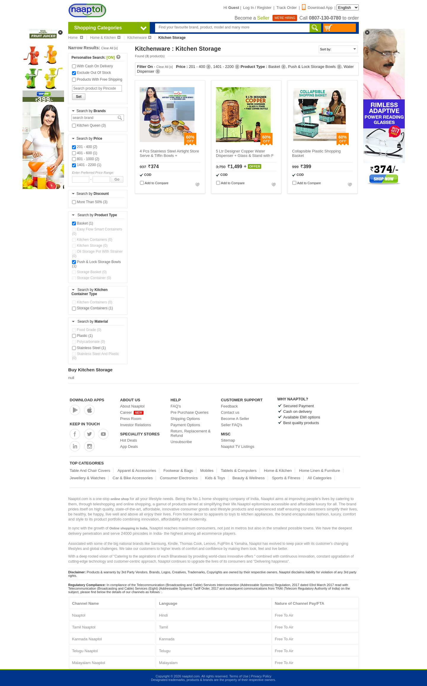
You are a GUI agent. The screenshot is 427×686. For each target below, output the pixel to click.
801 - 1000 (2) (85, 159)
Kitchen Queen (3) (89, 125)
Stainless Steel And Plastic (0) (95, 356)
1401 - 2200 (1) (86, 165)
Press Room (130, 418)
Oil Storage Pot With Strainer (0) (97, 253)
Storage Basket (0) (89, 272)
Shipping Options (185, 418)
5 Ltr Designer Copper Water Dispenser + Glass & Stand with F (245, 153)
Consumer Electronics (179, 478)
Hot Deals (128, 440)
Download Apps (87, 400)
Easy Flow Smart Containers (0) (97, 231)
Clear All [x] (109, 48)
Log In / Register (257, 7)
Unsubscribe (181, 442)
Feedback (229, 406)
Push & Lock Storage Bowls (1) (96, 264)
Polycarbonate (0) (88, 342)
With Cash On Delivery (92, 66)
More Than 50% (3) (90, 202)
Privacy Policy (261, 676)
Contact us (230, 412)
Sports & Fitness (286, 478)
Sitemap (228, 440)
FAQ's (176, 406)
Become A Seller (235, 418)
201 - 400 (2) (84, 147)
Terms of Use (238, 676)
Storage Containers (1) (92, 308)
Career (132, 412)
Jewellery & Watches (87, 478)
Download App (317, 7)
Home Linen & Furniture (319, 470)
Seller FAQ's (231, 425)
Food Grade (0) (86, 330)
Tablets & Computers (239, 470)
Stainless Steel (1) (89, 348)
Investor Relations (135, 425)
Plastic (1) (82, 336)
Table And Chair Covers (90, 470)
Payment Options (185, 425)
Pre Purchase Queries (189, 412)
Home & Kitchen (105, 38)
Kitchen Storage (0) (90, 245)
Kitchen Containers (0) (92, 240)
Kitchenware (139, 38)
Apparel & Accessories (136, 470)
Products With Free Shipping (97, 79)
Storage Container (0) (91, 278)
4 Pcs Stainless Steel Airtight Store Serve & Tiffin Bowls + (169, 153)
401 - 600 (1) (84, 153)
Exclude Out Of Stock (91, 73)
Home (75, 38)
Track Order (286, 7)
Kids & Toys (215, 478)
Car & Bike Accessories (133, 478)
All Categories (319, 478)
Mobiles (207, 470)
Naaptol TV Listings (237, 446)
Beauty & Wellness (248, 478)
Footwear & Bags (178, 470)
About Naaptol (132, 406)
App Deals (129, 446)
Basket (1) (82, 223)
